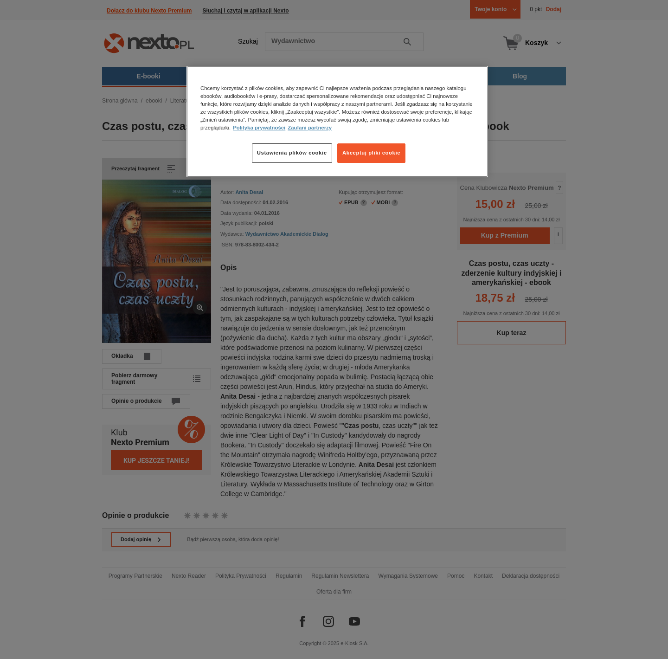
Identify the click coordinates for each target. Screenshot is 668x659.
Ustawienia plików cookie (292, 152)
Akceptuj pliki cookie (371, 152)
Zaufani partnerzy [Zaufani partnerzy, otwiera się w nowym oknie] (310, 127)
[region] (337, 121)
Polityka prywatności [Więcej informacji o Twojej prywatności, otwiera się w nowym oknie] (259, 127)
